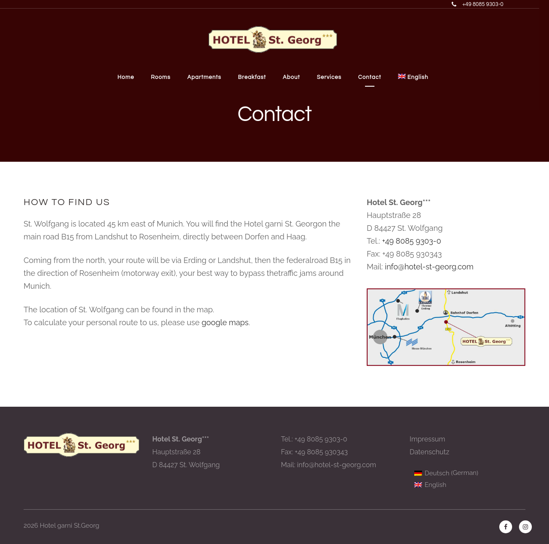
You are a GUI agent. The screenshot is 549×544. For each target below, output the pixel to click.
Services (334, 77)
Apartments (209, 77)
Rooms (165, 77)
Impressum (427, 439)
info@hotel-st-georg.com (429, 266)
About (296, 77)
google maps (225, 322)
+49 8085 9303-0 (411, 240)
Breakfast (257, 77)
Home (129, 77)
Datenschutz (429, 452)
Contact (375, 77)
